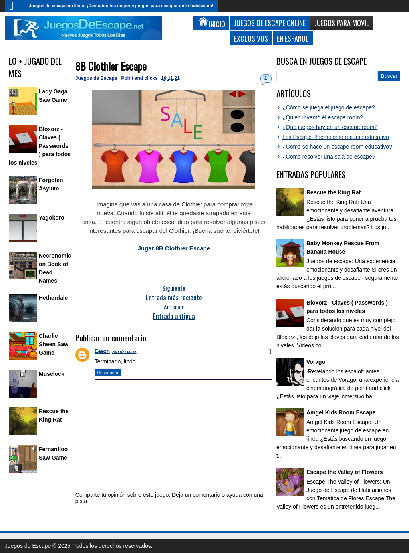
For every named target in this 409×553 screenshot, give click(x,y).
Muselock (51, 374)
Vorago (315, 362)
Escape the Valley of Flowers (344, 472)
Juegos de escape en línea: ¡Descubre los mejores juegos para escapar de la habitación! (121, 5)
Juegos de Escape (97, 78)
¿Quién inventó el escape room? (322, 117)
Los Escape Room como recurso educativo (335, 137)
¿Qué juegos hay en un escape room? (329, 127)
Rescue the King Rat (333, 192)
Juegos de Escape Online (270, 22)
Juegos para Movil (341, 22)
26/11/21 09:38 (124, 352)
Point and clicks (140, 78)
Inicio (15, 6)
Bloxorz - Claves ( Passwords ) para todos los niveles (40, 146)
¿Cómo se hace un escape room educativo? (337, 146)
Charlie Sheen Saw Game (53, 344)
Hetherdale (53, 298)
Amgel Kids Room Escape (341, 412)
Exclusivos (251, 38)
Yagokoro (51, 217)
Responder (108, 372)
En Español (293, 38)
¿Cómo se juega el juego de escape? (328, 107)
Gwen (102, 351)
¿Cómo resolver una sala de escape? (328, 156)
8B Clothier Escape (111, 66)
